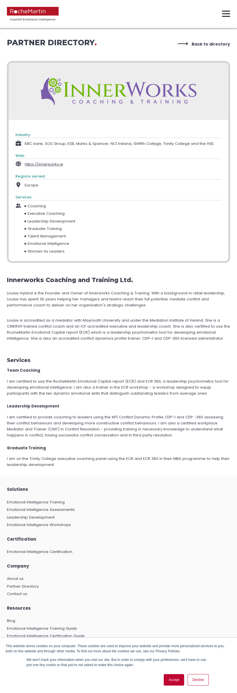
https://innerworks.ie (44, 164)
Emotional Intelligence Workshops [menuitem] (39, 524)
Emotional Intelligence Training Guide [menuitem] (42, 628)
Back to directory (211, 44)
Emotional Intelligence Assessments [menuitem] (41, 509)
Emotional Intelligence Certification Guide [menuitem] (46, 636)
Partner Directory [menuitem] (23, 586)
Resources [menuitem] (19, 608)
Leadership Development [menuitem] (31, 517)
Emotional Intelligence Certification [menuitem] (39, 551)
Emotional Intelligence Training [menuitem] (36, 502)
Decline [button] (198, 680)
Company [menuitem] (18, 566)
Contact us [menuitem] (17, 593)
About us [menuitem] (15, 578)
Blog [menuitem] (11, 620)
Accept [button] (174, 680)
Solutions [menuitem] (17, 489)
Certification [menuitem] (21, 539)
